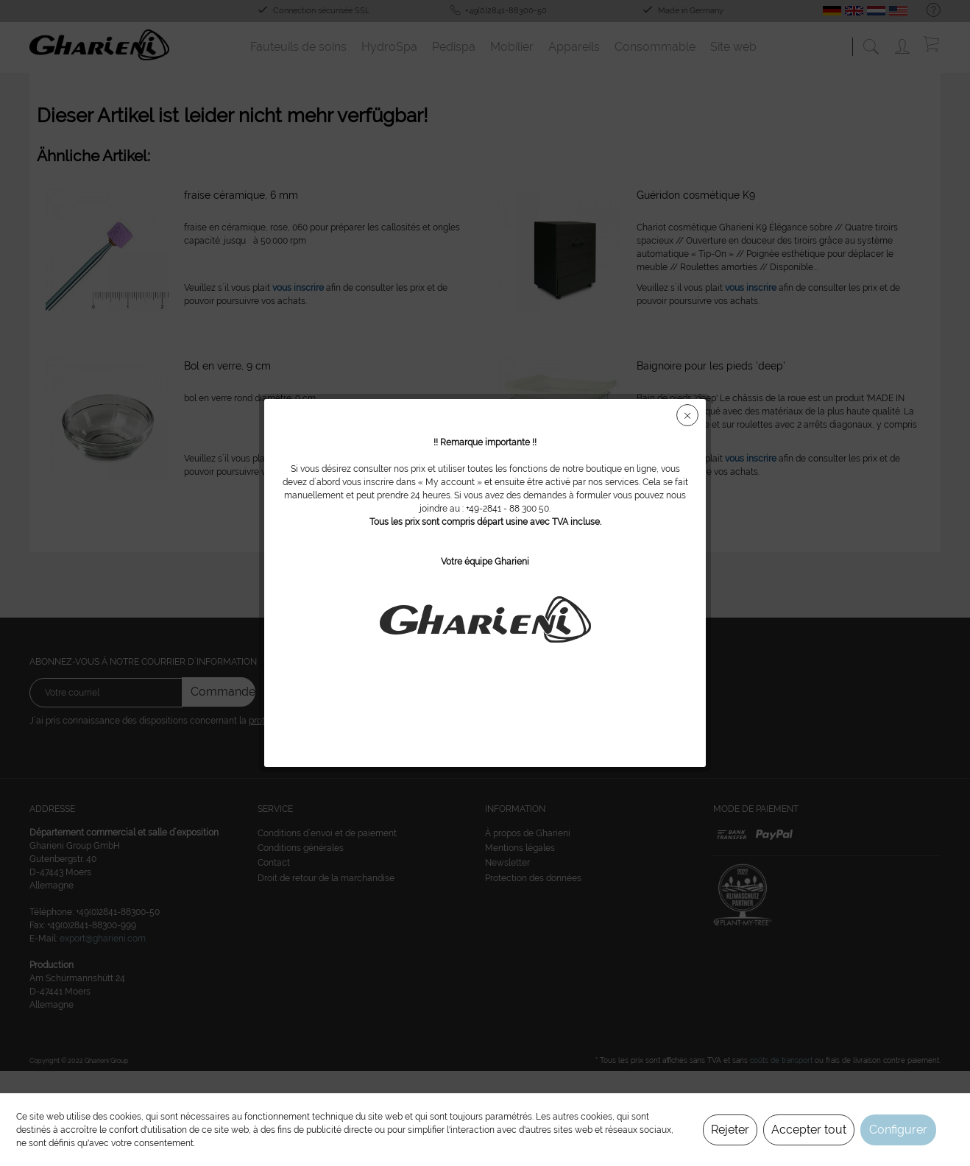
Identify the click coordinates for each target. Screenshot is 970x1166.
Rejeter (730, 1130)
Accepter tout (808, 1130)
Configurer (898, 1130)
